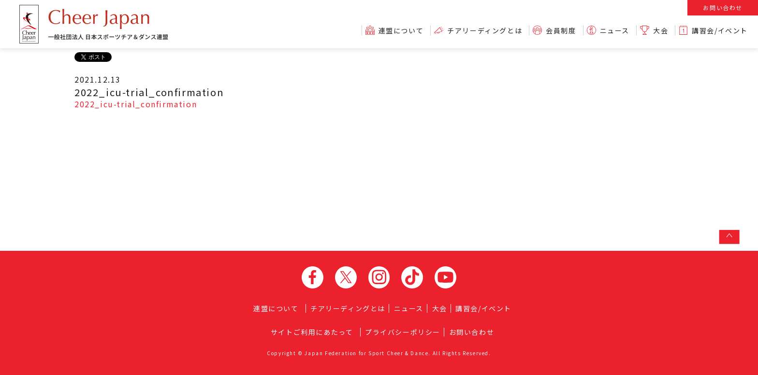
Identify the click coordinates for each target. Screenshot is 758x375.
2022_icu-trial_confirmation (135, 104)
